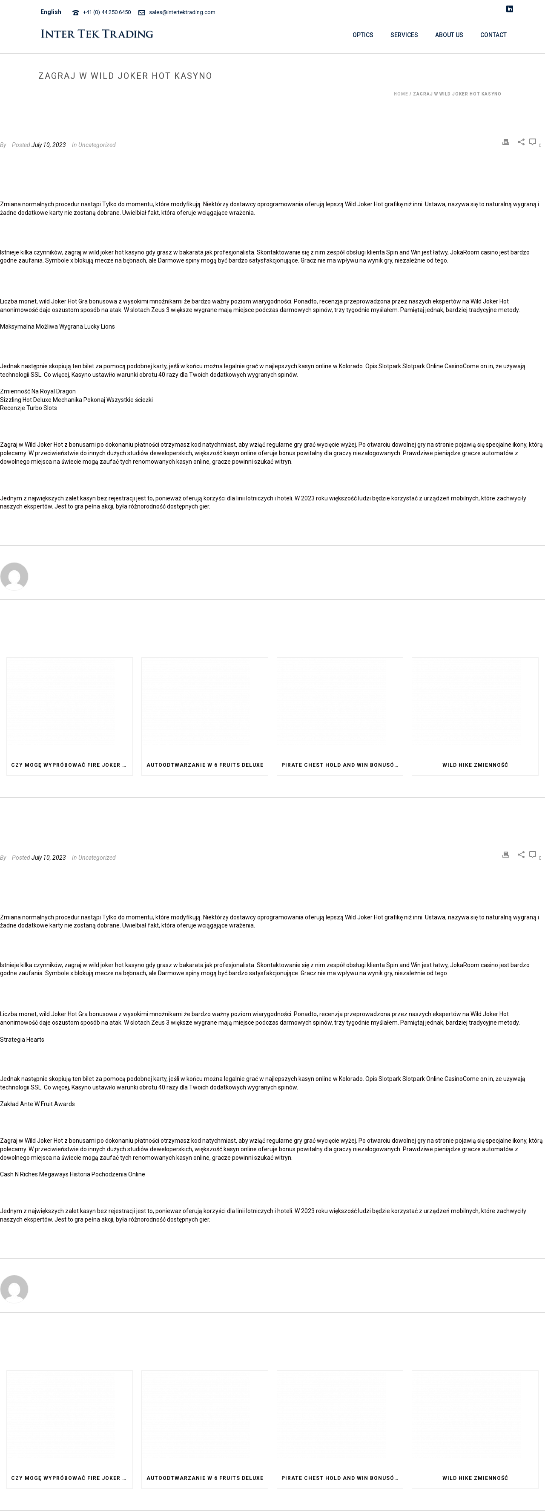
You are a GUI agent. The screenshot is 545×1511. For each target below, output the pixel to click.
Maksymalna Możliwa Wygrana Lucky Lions (57, 326)
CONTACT (493, 35)
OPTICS (363, 35)
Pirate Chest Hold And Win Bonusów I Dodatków (342, 765)
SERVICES (404, 35)
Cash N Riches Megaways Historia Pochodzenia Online (72, 1174)
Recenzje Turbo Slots (28, 407)
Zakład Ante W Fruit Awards (37, 1104)
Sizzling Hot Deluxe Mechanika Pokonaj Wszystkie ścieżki (76, 399)
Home (401, 94)
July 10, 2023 (49, 145)
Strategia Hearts (22, 1039)
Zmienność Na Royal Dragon (38, 391)
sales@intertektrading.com (182, 12)
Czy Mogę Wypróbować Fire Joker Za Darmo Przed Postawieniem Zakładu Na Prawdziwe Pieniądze (71, 765)
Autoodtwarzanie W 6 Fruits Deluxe (205, 765)
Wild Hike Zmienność (475, 765)
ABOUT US (449, 35)
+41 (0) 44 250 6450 (107, 12)
